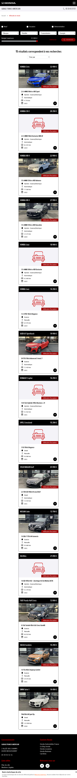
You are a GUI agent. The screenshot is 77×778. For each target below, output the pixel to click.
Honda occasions (46, 749)
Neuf (5, 26)
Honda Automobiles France (49, 744)
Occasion (32, 26)
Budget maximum (8, 38)
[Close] (75, 771)
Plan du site (6, 765)
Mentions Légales (8, 767)
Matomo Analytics (40, 774)
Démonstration (59, 26)
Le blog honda (45, 746)
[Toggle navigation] (74, 3)
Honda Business (45, 751)
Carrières (43, 754)
